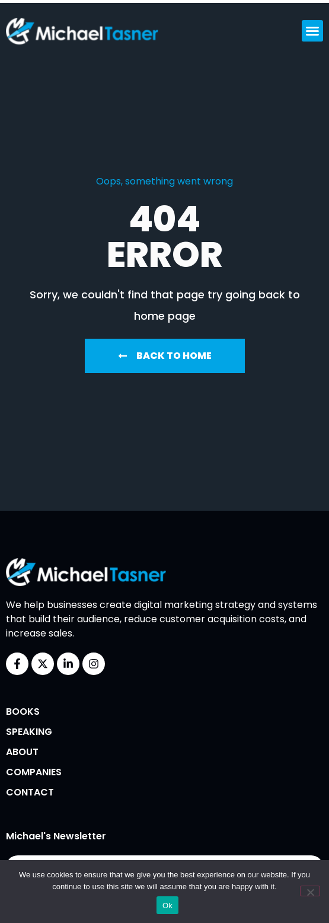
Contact (30, 792)
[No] (310, 891)
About (22, 752)
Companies (34, 772)
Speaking (29, 732)
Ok (167, 905)
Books (23, 711)
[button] (312, 31)
